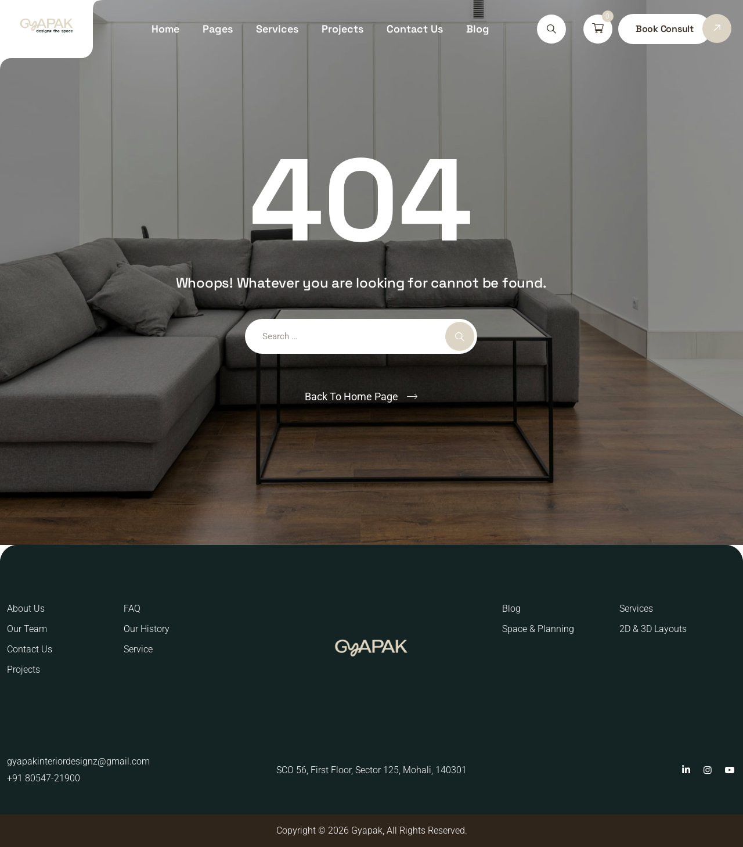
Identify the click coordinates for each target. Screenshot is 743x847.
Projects (342, 28)
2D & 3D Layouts (653, 628)
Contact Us (415, 28)
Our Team (27, 628)
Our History (146, 628)
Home (165, 28)
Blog (477, 28)
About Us (26, 608)
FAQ (132, 608)
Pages (218, 28)
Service (138, 649)
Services (277, 28)
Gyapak (367, 830)
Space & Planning (538, 628)
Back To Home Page (351, 396)
